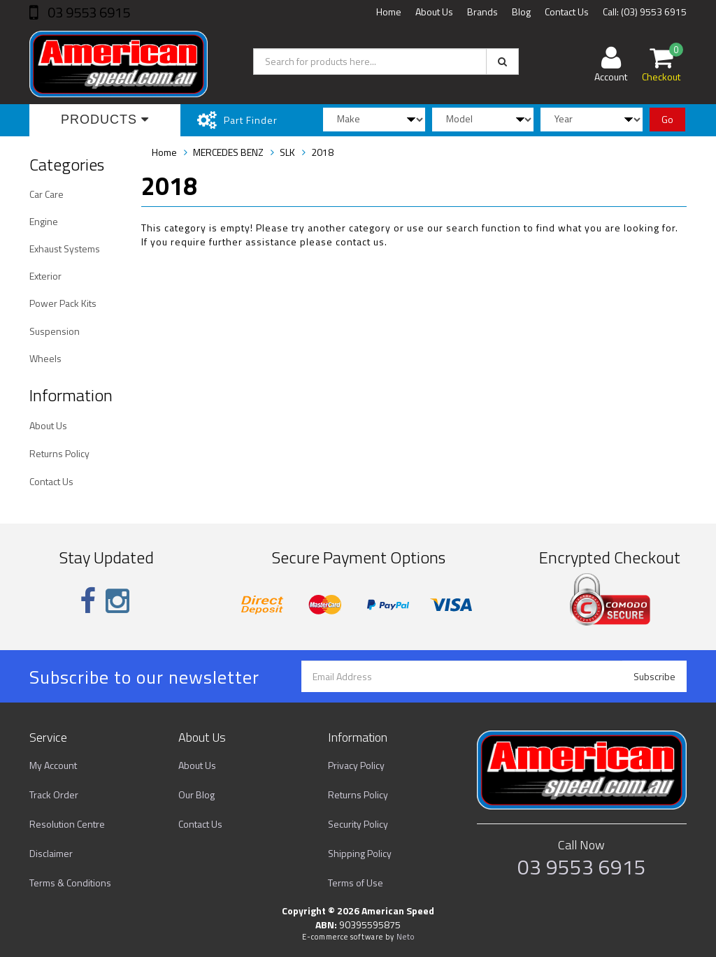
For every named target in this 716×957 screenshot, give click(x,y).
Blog (521, 11)
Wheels (45, 358)
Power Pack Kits (62, 303)
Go (667, 119)
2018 (322, 152)
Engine (43, 221)
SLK (287, 152)
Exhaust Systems (64, 248)
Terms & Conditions (70, 882)
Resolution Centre (67, 823)
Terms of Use (355, 882)
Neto (405, 936)
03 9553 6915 (87, 12)
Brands (482, 11)
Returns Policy (59, 453)
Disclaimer (51, 853)
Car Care (46, 194)
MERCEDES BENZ (228, 152)
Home (388, 11)
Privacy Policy (356, 765)
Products (105, 120)
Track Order (53, 794)
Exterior (45, 275)
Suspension (54, 331)
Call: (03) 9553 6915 (645, 11)
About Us (434, 11)
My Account (53, 765)
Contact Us (567, 11)
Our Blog (196, 794)
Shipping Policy (360, 853)
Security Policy (358, 823)
